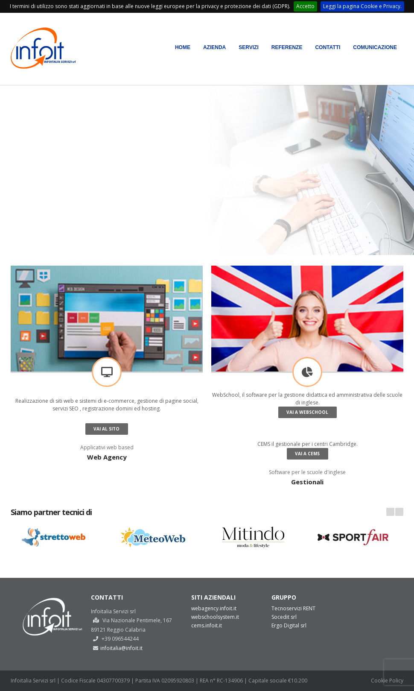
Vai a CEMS (307, 454)
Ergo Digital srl (288, 625)
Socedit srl (284, 617)
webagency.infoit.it (213, 608)
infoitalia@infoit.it (121, 648)
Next (399, 512)
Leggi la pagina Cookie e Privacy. (362, 6)
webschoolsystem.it (215, 617)
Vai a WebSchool (307, 412)
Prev (390, 512)
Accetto (305, 6)
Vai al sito (106, 429)
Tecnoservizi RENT (293, 608)
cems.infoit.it (206, 625)
